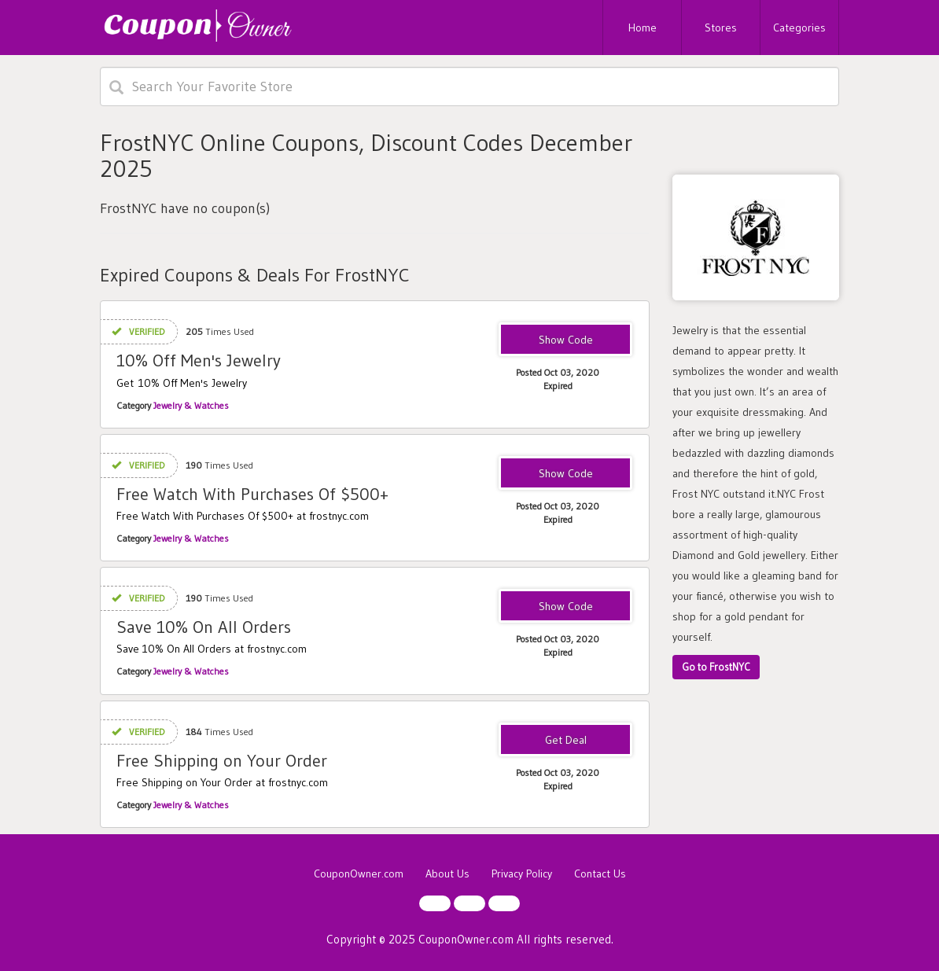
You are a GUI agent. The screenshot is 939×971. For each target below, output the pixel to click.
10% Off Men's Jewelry (198, 360)
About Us (447, 873)
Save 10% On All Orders (203, 627)
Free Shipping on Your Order (221, 760)
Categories (799, 27)
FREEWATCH (565, 474)
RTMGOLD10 (566, 607)
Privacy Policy (522, 873)
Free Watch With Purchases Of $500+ (252, 494)
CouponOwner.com (358, 873)
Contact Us (600, 873)
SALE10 (566, 340)
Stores (721, 27)
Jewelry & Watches (191, 405)
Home (642, 27)
